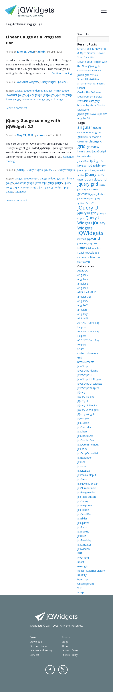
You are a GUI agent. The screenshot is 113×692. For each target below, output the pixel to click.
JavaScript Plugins (87, 370)
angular (84, 127)
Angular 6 (82, 288)
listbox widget (94, 248)
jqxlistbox (82, 243)
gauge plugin (30, 178)
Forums (66, 637)
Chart (80, 349)
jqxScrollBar (84, 514)
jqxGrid (93, 238)
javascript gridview (91, 165)
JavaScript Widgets (27, 82)
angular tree (84, 296)
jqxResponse (84, 505)
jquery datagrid (95, 179)
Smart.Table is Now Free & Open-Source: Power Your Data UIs (91, 53)
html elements (85, 362)
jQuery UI (63, 82)
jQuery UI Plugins (87, 405)
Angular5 (82, 301)
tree (98, 257)
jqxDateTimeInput (88, 444)
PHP (79, 553)
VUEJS (80, 592)
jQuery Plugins (48, 82)
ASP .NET (82, 318)
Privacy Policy (70, 654)
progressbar (29, 99)
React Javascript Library (91, 570)
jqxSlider (82, 518)
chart (87, 136)
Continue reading (63, 73)
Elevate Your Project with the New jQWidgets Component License (92, 66)
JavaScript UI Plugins (89, 379)
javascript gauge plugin (48, 183)
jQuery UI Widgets (89, 220)
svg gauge (43, 99)
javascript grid (90, 160)
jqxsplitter (92, 243)
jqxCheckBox (85, 436)
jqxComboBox (85, 440)
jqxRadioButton (86, 496)
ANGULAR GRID (86, 292)
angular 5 (82, 283)
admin (41, 51)
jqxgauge (48, 95)
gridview (92, 147)
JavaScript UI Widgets (89, 383)
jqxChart (82, 431)
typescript (83, 579)
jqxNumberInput (86, 488)
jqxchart (81, 239)
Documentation (39, 646)
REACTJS (82, 575)
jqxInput (82, 466)
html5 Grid (84, 151)
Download (36, 641)
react (80, 252)
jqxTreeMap (84, 540)
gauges (48, 90)
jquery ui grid (87, 213)
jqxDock (82, 449)
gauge (18, 90)
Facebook (50, 669)
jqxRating (82, 501)
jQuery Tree (91, 203)
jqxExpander (84, 457)
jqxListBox (83, 470)
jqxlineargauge (64, 95)
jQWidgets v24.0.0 (87, 74)
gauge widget (48, 178)
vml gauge (57, 99)
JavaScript (99, 151)
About (65, 646)
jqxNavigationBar (87, 483)
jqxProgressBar (86, 492)
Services (34, 654)
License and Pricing (41, 650)
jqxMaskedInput (86, 475)
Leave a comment (16, 108)
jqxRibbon (83, 509)
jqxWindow (83, 549)
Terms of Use (70, 650)
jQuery (20, 169)
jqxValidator (84, 544)
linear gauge (13, 99)
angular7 (82, 305)
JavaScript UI (84, 375)
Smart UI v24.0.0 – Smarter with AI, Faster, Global (91, 83)
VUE (79, 588)
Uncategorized (85, 583)
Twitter (63, 669)
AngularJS (82, 314)
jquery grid (87, 184)
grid (81, 146)
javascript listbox (86, 170)
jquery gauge (34, 95)
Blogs (65, 641)
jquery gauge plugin (26, 187)
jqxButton (83, 422)
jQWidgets (90, 233)
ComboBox (82, 141)
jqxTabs (82, 527)
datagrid (95, 141)
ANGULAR (83, 270)
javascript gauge (15, 95)
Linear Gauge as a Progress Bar (33, 39)
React (80, 562)
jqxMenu (82, 479)
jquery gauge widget (51, 187)
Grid (79, 357)
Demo (33, 637)
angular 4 (82, 279)
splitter (91, 257)
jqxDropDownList (87, 453)
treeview (81, 262)
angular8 (82, 309)
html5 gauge (61, 90)
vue (88, 261)
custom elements (87, 353)
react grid (82, 566)
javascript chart (84, 156)
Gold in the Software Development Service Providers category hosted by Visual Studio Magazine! (91, 100)
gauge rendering (33, 90)
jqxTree (81, 536)
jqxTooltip (83, 531)
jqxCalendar (84, 427)
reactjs (89, 252)
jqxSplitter (83, 523)
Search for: (83, 34)
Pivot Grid (83, 557)
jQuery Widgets (66, 169)
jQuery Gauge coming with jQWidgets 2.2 (33, 123)
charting (96, 136)
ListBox (82, 248)
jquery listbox (98, 194)
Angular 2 (82, 275)
